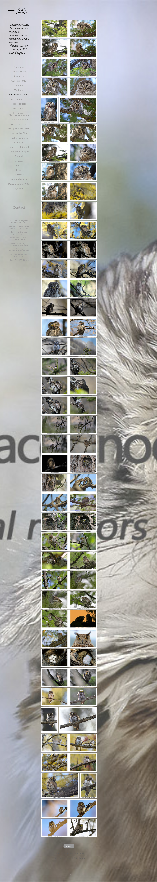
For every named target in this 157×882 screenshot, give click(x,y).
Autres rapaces (18, 99)
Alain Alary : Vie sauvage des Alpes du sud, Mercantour (19, 227)
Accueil (68, 846)
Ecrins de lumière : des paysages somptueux (19, 233)
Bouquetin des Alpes (18, 128)
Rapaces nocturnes (19, 94)
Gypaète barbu (18, 80)
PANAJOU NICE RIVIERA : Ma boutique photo (18, 261)
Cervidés (18, 142)
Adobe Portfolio (67, 875)
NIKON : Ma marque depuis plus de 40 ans (18, 255)
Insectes (19, 160)
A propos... (18, 66)
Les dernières (19, 71)
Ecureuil (19, 156)
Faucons (19, 85)
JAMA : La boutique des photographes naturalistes (19, 244)
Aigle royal (19, 76)
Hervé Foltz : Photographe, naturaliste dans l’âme (18, 222)
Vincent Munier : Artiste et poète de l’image (19, 238)
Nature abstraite (19, 179)
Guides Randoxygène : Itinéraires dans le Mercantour (18, 250)
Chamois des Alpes (19, 133)
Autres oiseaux (18, 124)
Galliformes (19, 108)
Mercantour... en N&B (18, 183)
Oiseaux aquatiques (19, 119)
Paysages (19, 174)
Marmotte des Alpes (19, 151)
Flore (18, 170)
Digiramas (19, 188)
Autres (18, 165)
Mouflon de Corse (19, 137)
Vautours (18, 89)
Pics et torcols (19, 103)
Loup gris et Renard (19, 147)
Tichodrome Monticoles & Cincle (19, 113)
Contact (19, 207)
